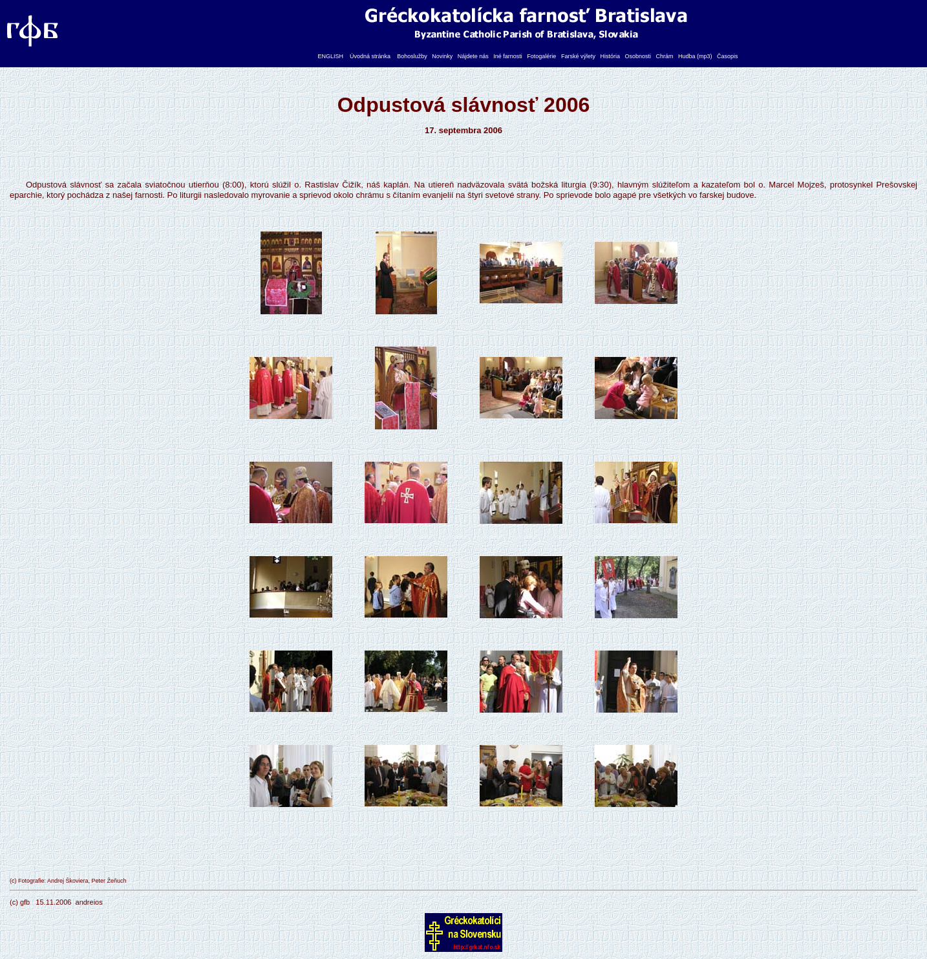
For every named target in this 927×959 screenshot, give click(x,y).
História (610, 56)
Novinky (442, 56)
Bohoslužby (412, 56)
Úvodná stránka (370, 56)
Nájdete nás (473, 56)
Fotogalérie (541, 56)
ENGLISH (331, 56)
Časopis (727, 56)
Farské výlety (578, 56)
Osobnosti (637, 56)
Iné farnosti (507, 56)
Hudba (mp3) (695, 56)
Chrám (665, 56)
